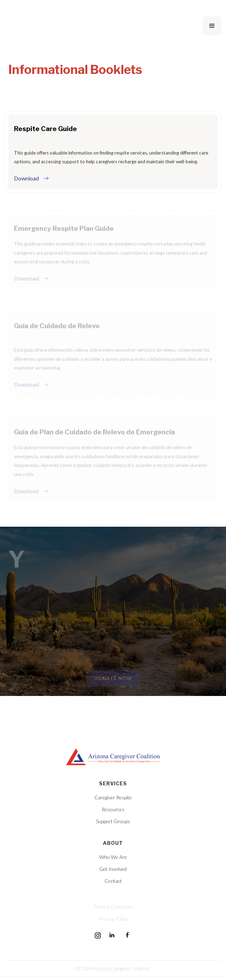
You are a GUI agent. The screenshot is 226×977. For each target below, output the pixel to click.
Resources (113, 809)
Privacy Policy (113, 919)
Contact (113, 881)
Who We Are (113, 857)
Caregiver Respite (113, 797)
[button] (212, 25)
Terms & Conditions (113, 907)
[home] (59, 25)
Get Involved (113, 869)
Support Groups (113, 821)
